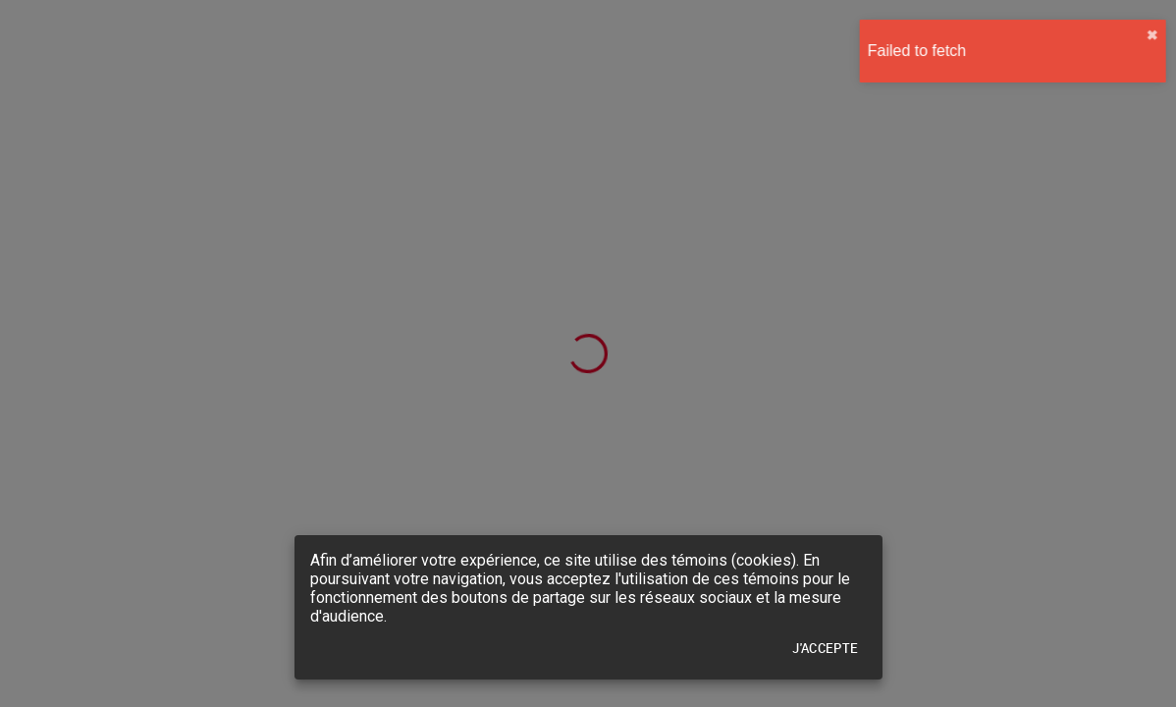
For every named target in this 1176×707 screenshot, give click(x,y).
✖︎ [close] (1143, 35)
